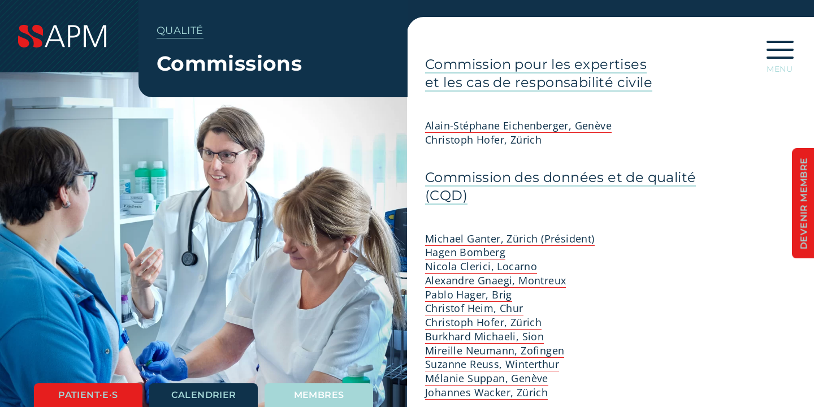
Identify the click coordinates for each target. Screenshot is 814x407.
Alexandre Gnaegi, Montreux (495, 280)
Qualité (180, 30)
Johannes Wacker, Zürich (486, 392)
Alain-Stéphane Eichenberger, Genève (518, 125)
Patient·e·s (88, 394)
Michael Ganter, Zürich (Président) (510, 238)
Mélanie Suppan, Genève (486, 378)
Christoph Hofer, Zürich (483, 322)
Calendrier (203, 394)
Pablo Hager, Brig (468, 294)
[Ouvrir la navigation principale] (780, 53)
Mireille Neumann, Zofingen (494, 350)
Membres (319, 394)
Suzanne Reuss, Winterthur (492, 364)
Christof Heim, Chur (474, 308)
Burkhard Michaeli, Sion (484, 336)
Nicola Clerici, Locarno (481, 266)
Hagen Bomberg (465, 252)
